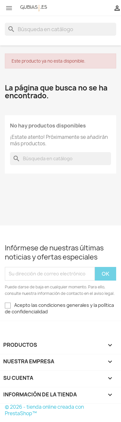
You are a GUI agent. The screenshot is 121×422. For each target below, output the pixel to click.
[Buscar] (60, 29)
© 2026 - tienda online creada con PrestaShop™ (44, 410)
